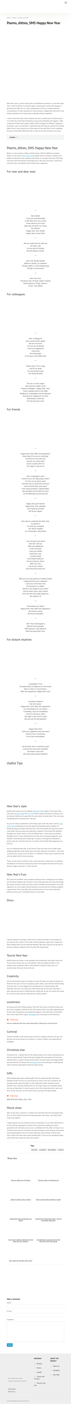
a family (60, 1150)
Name (9, 1303)
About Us (56, 1366)
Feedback (56, 1370)
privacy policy (12, 1389)
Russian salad (19, 813)
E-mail (9, 1311)
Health (39, 1372)
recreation (42, 1150)
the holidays (52, 1150)
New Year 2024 (38, 811)
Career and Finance (39, 1377)
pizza (61, 823)
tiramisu (14, 826)
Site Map (56, 1375)
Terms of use (11, 1392)
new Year (34, 1150)
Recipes (39, 1364)
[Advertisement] (35, 39)
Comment (10, 1320)
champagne (32, 1014)
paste (9, 826)
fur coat (30, 813)
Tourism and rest (39, 1384)
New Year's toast (28, 156)
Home (39, 1368)
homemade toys (35, 1062)
